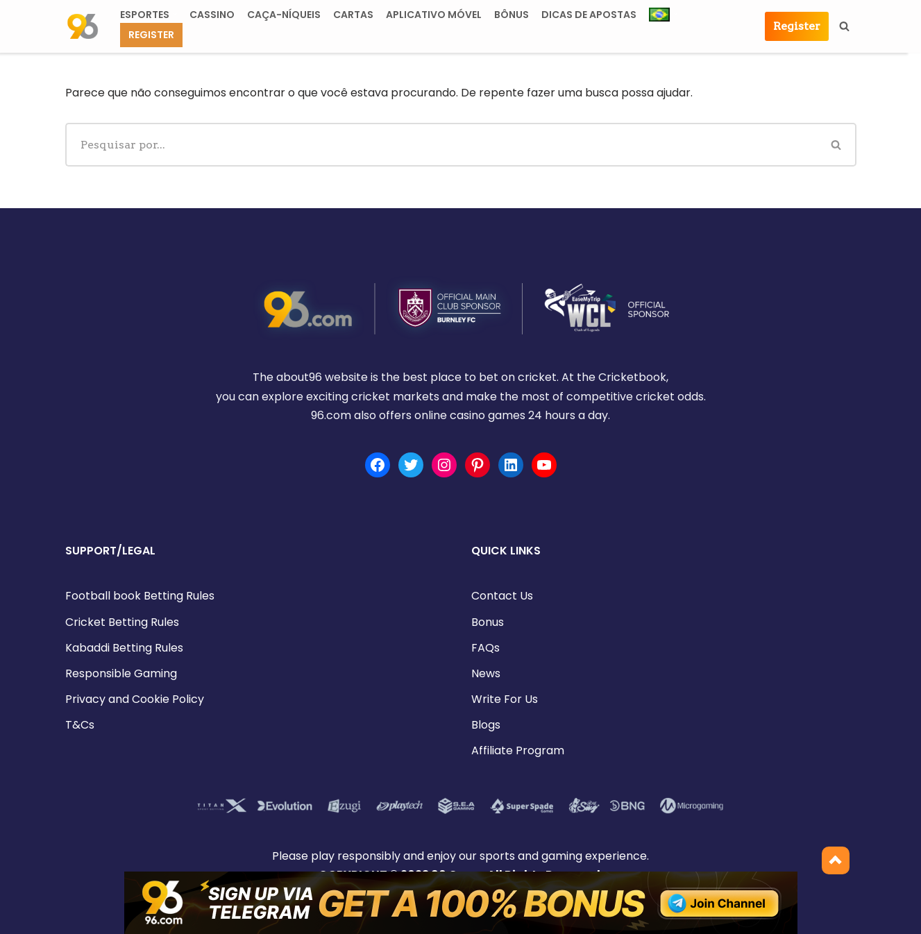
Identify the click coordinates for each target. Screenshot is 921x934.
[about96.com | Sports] (82, 26)
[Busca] (844, 26)
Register (151, 35)
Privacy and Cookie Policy (134, 699)
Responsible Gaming (121, 673)
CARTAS (353, 15)
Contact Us (502, 596)
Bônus (511, 15)
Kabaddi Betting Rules (124, 648)
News (485, 673)
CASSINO (212, 15)
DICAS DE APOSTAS (588, 15)
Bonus (487, 622)
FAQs (485, 648)
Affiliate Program (517, 750)
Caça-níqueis (284, 15)
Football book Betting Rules (139, 596)
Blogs (485, 725)
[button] (175, 14)
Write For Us (504, 699)
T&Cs (79, 725)
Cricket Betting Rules (122, 622)
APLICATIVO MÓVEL (434, 15)
